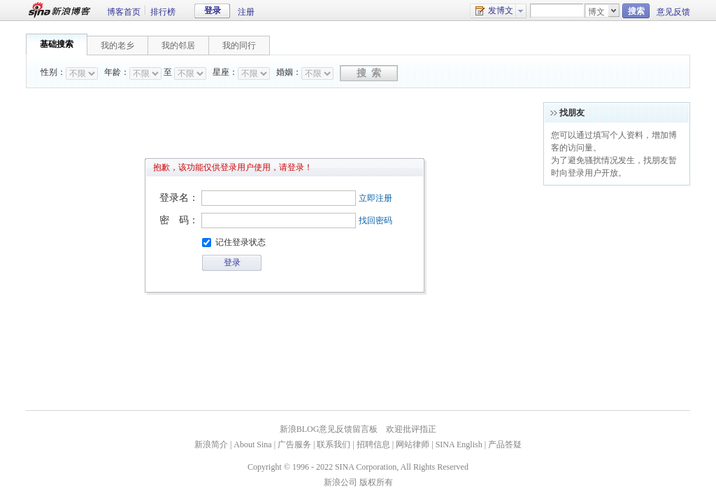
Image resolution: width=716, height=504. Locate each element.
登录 (212, 10)
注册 (246, 12)
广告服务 (294, 444)
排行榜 (163, 12)
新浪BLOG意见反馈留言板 (329, 429)
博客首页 (124, 12)
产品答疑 (505, 444)
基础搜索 (56, 44)
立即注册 (375, 198)
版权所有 (376, 482)
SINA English (459, 444)
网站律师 (412, 444)
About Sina (252, 444)
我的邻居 (178, 45)
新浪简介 (211, 444)
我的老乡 (117, 45)
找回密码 (375, 220)
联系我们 (333, 444)
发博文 (493, 11)
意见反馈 (673, 12)
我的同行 (239, 45)
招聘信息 (373, 444)
